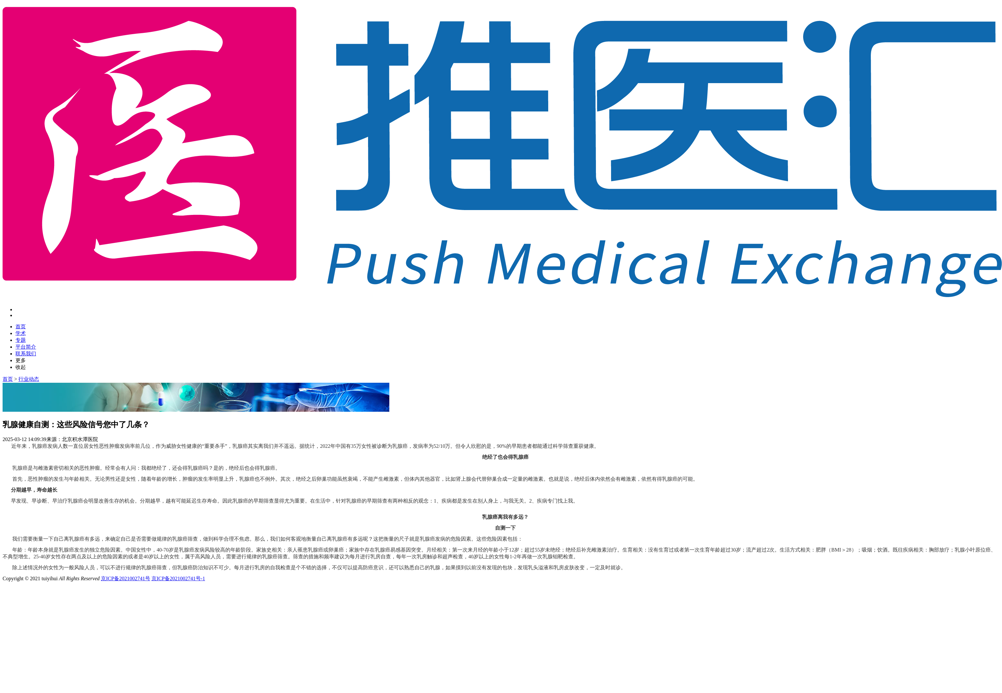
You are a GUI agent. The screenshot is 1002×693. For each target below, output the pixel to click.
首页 (20, 326)
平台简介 (25, 347)
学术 (20, 333)
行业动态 (28, 379)
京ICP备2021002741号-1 (178, 578)
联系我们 (25, 353)
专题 (20, 340)
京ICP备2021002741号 (125, 578)
